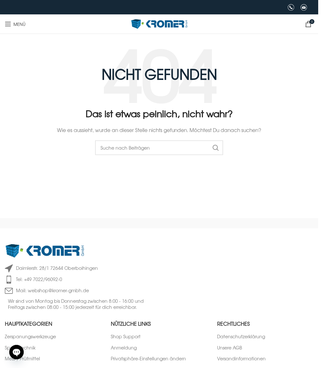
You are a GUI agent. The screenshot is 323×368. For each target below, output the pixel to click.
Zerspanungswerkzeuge (30, 336)
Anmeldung (124, 348)
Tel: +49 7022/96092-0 (39, 279)
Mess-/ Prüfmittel (22, 359)
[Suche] (159, 147)
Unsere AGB (229, 348)
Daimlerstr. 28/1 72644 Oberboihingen (57, 268)
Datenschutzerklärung (241, 336)
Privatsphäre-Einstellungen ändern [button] (148, 359)
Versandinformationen (241, 359)
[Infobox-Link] (287, 7)
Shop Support (126, 336)
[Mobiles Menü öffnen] (15, 24)
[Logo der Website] (159, 23)
